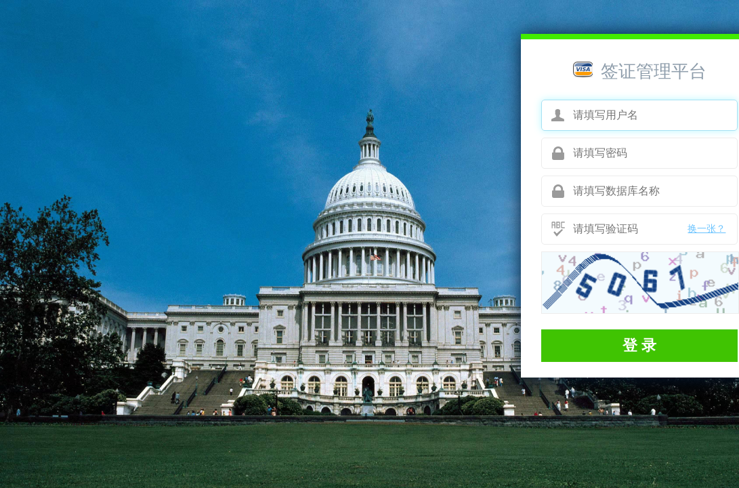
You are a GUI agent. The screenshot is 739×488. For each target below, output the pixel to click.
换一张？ (706, 228)
